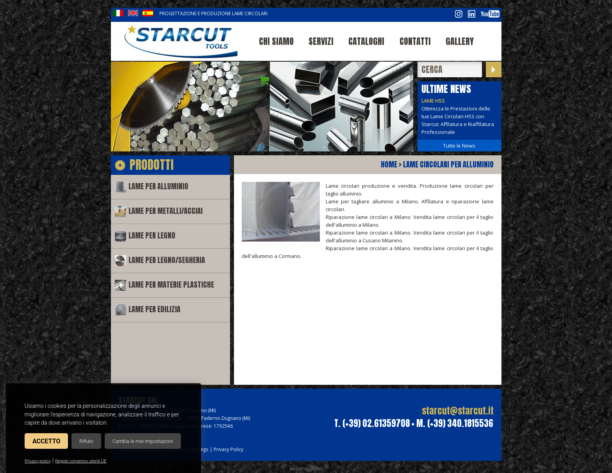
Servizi (321, 41)
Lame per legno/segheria (166, 260)
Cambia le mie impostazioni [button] (142, 441)
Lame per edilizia (154, 309)
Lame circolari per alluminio (448, 164)
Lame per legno (151, 235)
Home (389, 164)
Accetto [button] (46, 441)
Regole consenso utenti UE (80, 461)
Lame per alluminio (158, 186)
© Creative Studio (306, 468)
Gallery (460, 41)
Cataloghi (366, 41)
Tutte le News (459, 145)
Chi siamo (276, 41)
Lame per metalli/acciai (165, 211)
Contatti (415, 41)
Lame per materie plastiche (171, 284)
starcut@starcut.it (458, 410)
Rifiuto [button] (86, 441)
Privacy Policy (228, 449)
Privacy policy (38, 461)
